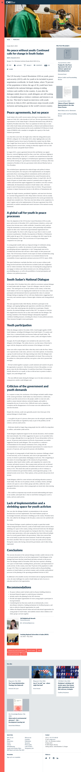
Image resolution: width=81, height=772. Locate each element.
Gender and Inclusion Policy (14, 748)
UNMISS (77, 36)
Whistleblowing (11, 746)
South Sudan (31, 650)
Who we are (10, 737)
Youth (24, 654)
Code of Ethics (28, 746)
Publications (16, 39)
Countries (27, 739)
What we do (28, 737)
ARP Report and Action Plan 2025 (15, 750)
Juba (39, 650)
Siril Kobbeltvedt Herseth (27, 618)
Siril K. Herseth (11, 58)
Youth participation (13, 654)
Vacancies (27, 743)
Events (8, 743)
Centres (9, 744)
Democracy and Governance (16, 650)
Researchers (10, 741)
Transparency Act (29, 748)
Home (8, 39)
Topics (8, 739)
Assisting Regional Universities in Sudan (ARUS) (34, 634)
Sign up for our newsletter (13, 757)
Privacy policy (28, 744)
